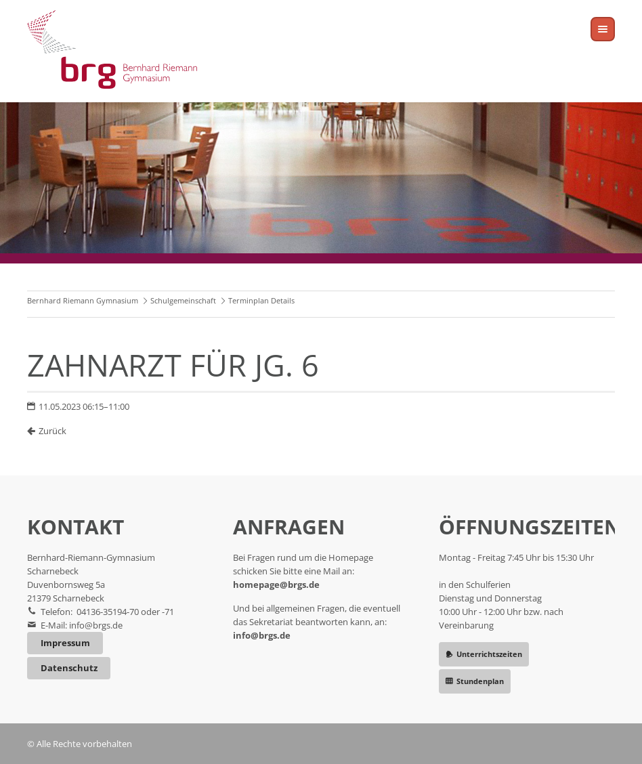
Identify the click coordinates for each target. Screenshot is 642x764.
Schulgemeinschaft (183, 300)
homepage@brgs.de (276, 584)
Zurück (52, 431)
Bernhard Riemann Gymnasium (82, 300)
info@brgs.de (96, 625)
